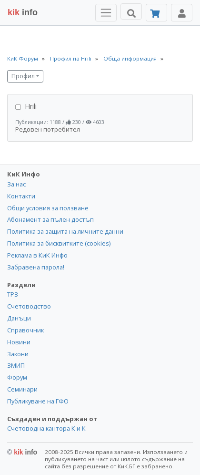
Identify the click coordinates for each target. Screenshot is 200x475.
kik (22, 452)
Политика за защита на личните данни (65, 231)
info (23, 12)
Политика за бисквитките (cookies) (58, 243)
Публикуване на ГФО (38, 401)
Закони (18, 354)
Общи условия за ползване (48, 208)
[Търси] (131, 11)
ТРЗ (12, 294)
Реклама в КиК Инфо (37, 255)
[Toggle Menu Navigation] (106, 12)
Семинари (22, 389)
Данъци (19, 318)
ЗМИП (16, 365)
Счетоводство (29, 306)
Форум (17, 377)
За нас (16, 184)
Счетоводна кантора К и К (46, 428)
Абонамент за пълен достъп (50, 219)
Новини (18, 342)
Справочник (25, 330)
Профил (23, 76)
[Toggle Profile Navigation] (181, 12)
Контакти (21, 196)
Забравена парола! (35, 267)
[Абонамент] (156, 12)
